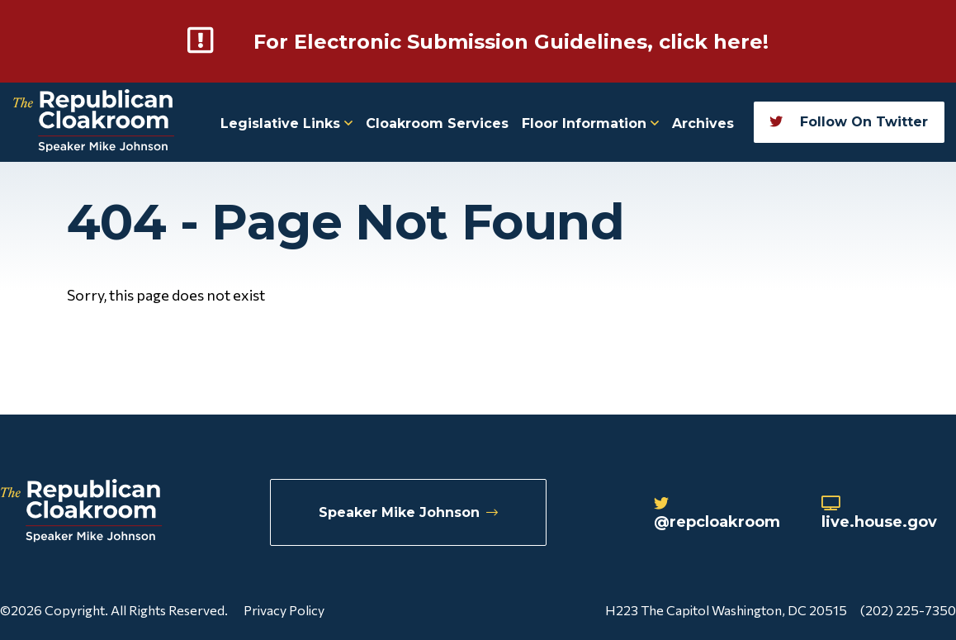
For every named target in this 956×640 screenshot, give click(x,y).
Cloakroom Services (437, 123)
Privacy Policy (284, 610)
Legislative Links (286, 123)
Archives (703, 123)
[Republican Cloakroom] (93, 122)
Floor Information (590, 123)
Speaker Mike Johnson (408, 512)
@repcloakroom (717, 513)
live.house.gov (879, 513)
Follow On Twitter (848, 122)
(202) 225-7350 (908, 610)
